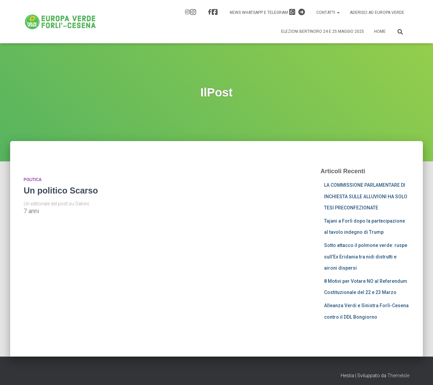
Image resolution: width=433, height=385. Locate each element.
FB (214, 12)
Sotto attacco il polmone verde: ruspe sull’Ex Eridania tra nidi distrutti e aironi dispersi (365, 257)
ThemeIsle (398, 375)
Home (380, 31)
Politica (33, 179)
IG (193, 12)
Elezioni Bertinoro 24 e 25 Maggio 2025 (322, 31)
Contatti (328, 12)
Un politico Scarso (61, 190)
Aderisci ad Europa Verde (377, 12)
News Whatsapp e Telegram (267, 12)
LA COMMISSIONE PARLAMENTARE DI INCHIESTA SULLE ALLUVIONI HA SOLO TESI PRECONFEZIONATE (365, 196)
